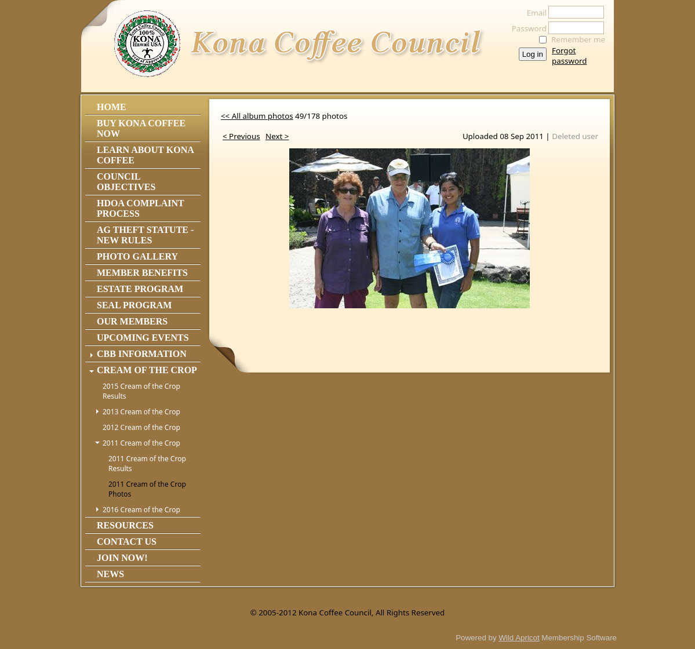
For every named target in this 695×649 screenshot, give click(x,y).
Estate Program (140, 289)
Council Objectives (126, 182)
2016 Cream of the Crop (141, 510)
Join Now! (122, 558)
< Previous (241, 136)
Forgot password (569, 55)
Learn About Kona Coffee (145, 155)
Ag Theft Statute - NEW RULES (145, 235)
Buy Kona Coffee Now (141, 128)
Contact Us (127, 541)
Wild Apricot (518, 637)
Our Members (132, 321)
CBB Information (142, 354)
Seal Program (134, 305)
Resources (125, 525)
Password (526, 28)
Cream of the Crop (147, 370)
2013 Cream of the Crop (141, 412)
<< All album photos (257, 116)
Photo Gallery (137, 256)
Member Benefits (142, 273)
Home (111, 107)
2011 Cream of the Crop (141, 443)
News (110, 574)
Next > (277, 136)
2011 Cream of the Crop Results (147, 463)
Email (534, 13)
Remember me (578, 39)
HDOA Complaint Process (140, 208)
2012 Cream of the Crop (141, 427)
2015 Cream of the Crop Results (141, 391)
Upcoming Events (143, 337)
